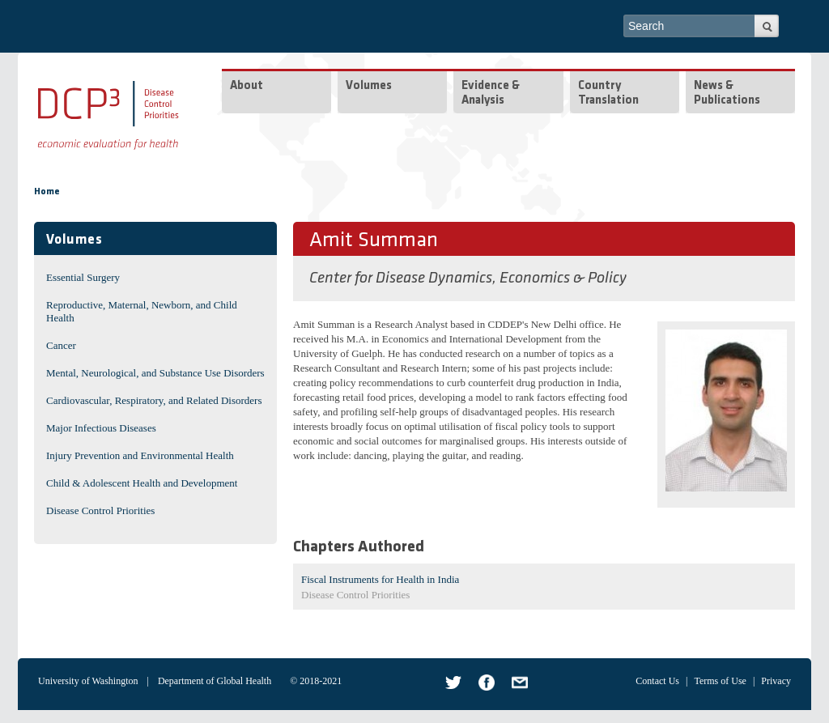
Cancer (61, 345)
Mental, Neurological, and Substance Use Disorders (155, 373)
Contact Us (657, 681)
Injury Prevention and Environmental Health (140, 455)
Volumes (369, 86)
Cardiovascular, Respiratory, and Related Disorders (154, 400)
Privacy (776, 681)
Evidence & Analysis (490, 93)
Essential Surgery (83, 277)
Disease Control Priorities (100, 510)
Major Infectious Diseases (101, 428)
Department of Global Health (214, 681)
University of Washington (88, 681)
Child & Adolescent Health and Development (141, 483)
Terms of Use (720, 681)
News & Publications (727, 93)
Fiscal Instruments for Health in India (380, 579)
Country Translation (608, 93)
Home (47, 192)
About (246, 86)
